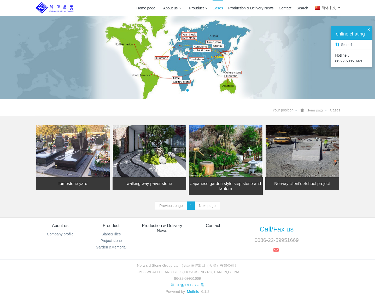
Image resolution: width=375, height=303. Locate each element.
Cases (218, 8)
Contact (285, 8)
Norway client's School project (302, 183)
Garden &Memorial (111, 247)
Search (302, 8)
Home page (146, 8)
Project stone (111, 241)
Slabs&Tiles (111, 234)
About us (172, 8)
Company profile (60, 234)
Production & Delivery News (251, 8)
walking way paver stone (149, 183)
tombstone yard (72, 183)
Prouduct (198, 8)
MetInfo (193, 291)
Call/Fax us (277, 229)
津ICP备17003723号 (187, 285)
